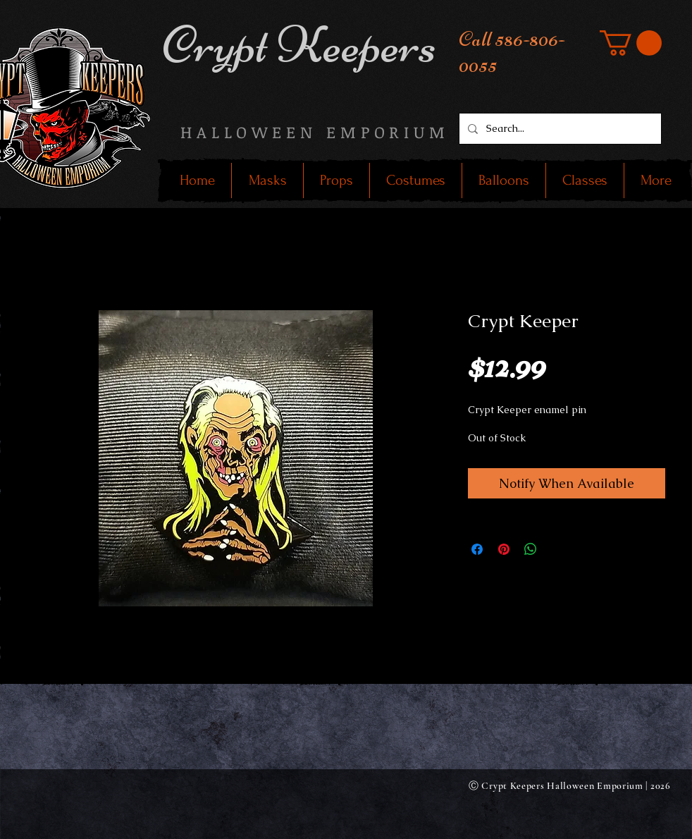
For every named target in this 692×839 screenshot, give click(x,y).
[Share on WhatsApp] (530, 549)
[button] (631, 43)
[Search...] (558, 129)
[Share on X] (557, 549)
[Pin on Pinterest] (503, 549)
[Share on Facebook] (477, 549)
